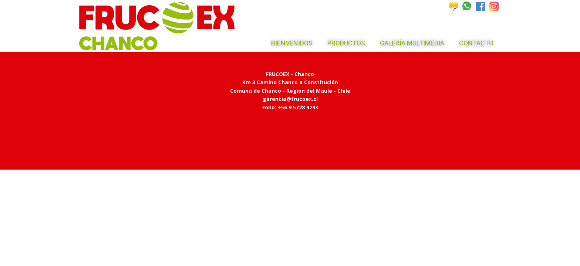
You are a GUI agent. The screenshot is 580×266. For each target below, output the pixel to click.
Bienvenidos (292, 43)
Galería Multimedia (412, 43)
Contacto (476, 43)
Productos (346, 43)
